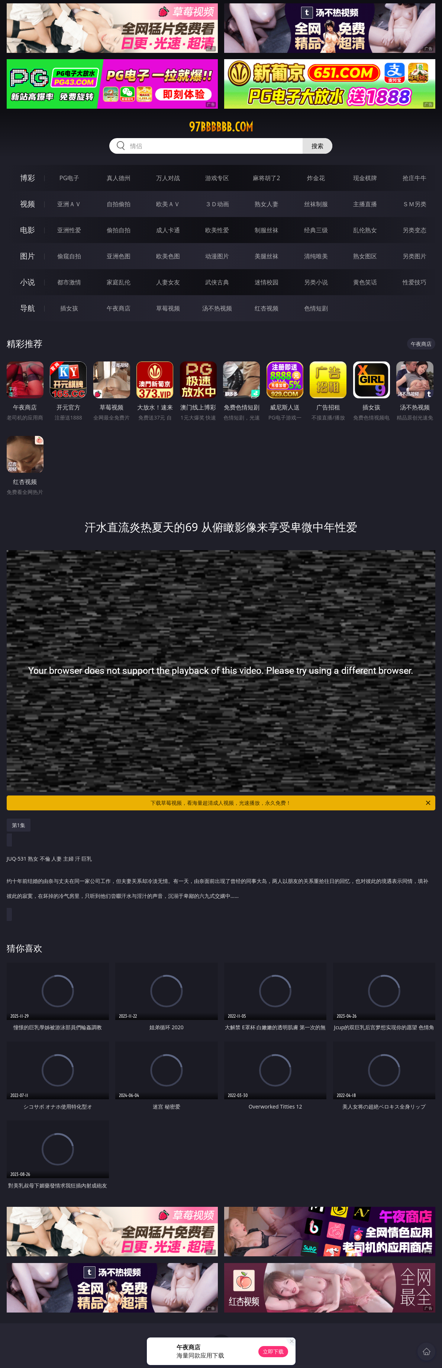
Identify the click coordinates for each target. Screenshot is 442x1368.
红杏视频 (266, 308)
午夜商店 (118, 308)
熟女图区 (365, 256)
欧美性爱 (217, 230)
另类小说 (316, 282)
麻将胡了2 (266, 178)
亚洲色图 (118, 256)
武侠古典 (217, 282)
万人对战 (168, 178)
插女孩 (69, 308)
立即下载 (273, 1351)
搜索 (317, 146)
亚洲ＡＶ (69, 204)
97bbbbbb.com (221, 126)
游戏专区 (217, 178)
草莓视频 (168, 308)
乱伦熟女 (365, 230)
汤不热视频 (217, 308)
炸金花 (316, 178)
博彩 (27, 178)
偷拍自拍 (118, 230)
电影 (27, 230)
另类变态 (414, 230)
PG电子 (69, 178)
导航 (27, 308)
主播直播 (365, 204)
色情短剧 (316, 308)
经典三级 (316, 230)
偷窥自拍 (69, 256)
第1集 (18, 825)
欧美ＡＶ (168, 204)
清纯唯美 (316, 256)
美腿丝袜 (266, 256)
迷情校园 (266, 282)
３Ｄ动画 (217, 204)
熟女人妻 (266, 204)
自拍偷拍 (118, 204)
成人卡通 (168, 230)
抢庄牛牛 (414, 178)
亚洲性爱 (69, 230)
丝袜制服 (316, 204)
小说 (27, 282)
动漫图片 (217, 256)
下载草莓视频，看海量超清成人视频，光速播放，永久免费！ (291, 802)
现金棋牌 (365, 178)
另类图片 (414, 256)
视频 (27, 204)
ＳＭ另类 (414, 204)
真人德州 (118, 178)
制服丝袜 (266, 230)
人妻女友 (168, 282)
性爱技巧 (414, 282)
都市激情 (69, 282)
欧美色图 (168, 256)
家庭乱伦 (118, 282)
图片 (27, 256)
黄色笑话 (365, 282)
